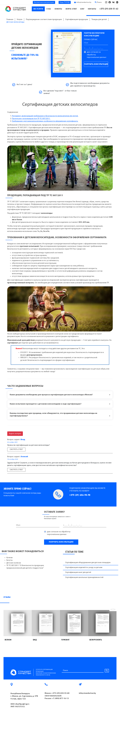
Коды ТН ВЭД (65, 2)
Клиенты (58, 9)
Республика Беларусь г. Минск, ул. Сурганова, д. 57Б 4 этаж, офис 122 (24, 696)
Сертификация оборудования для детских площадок (88, 563)
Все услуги (38, 9)
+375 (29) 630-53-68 (60, 693)
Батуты (9, 560)
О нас (49, 9)
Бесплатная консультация (44, 2)
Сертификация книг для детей (78, 572)
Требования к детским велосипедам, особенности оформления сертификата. (45, 121)
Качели (9, 558)
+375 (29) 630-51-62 (108, 8)
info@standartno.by (84, 2)
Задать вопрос (15, 434)
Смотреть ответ (16, 449)
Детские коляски (13, 563)
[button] (111, 609)
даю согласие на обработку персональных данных (96, 54)
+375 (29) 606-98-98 (79, 495)
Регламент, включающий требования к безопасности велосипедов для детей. (45, 116)
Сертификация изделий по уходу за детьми (83, 567)
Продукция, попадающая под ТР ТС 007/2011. (31, 119)
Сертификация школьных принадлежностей (84, 577)
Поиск (98, 2)
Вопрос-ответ (71, 9)
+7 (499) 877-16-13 (60, 698)
